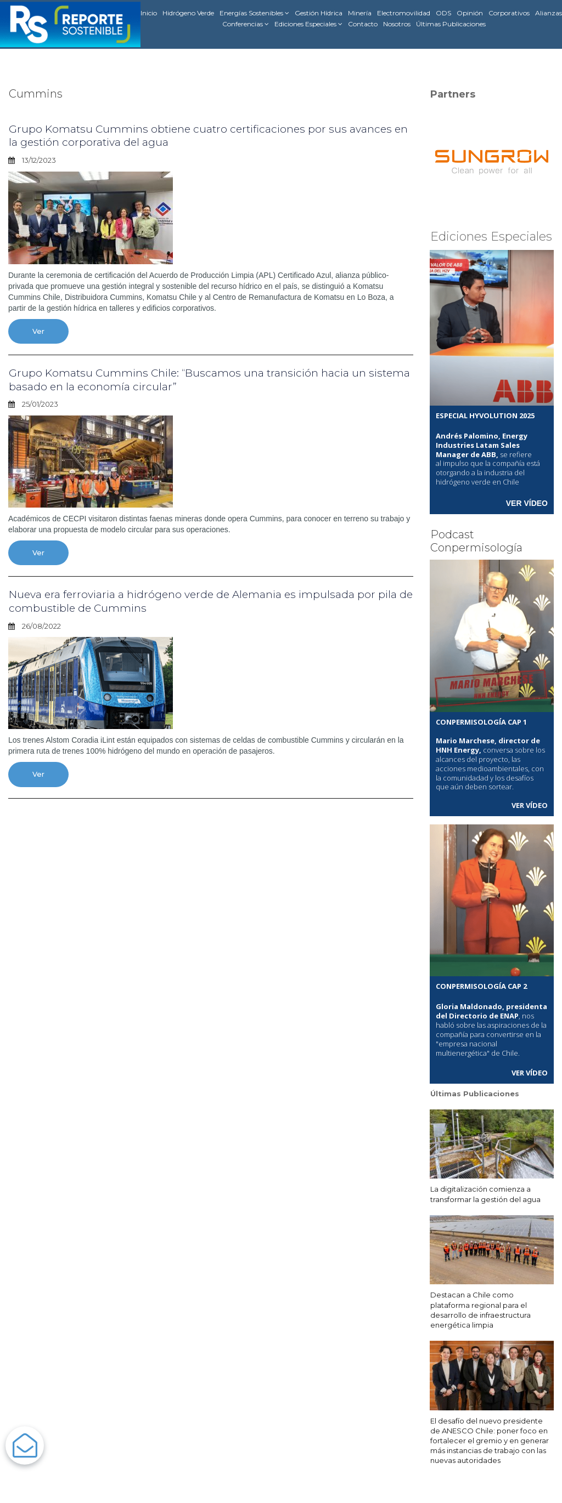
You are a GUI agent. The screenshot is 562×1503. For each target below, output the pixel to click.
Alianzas (548, 13)
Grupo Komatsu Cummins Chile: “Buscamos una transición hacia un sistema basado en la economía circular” (191, 379)
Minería (360, 13)
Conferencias (245, 24)
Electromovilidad (403, 13)
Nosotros (397, 24)
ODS (443, 13)
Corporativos (509, 13)
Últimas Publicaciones (451, 24)
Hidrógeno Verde (188, 13)
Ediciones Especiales (308, 24)
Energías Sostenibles (254, 13)
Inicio (148, 13)
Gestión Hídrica (318, 13)
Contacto (363, 24)
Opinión (470, 13)
